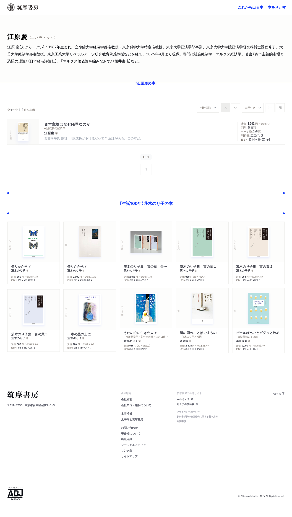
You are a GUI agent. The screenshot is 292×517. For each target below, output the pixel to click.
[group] (230, 108)
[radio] (225, 107)
